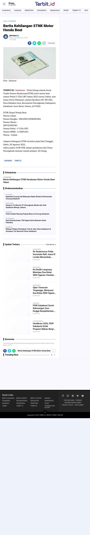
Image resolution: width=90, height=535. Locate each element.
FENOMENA (41, 10)
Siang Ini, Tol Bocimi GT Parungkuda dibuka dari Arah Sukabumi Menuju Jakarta (26, 206)
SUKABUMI (8, 161)
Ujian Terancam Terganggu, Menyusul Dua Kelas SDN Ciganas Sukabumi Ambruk (44, 290)
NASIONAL (6, 10)
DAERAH (17, 10)
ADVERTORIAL (38, 321)
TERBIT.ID (18, 161)
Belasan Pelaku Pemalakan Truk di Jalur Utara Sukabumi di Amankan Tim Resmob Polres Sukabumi (28, 230)
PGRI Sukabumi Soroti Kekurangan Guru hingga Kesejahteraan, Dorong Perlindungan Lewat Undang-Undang (44, 308)
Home (5, 21)
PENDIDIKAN (20, 403)
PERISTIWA (29, 10)
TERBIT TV (76, 10)
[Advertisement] (74, 27)
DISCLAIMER (79, 405)
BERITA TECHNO (36, 398)
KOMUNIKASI (49, 401)
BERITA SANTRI (21, 398)
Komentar (51, 43)
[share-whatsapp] (39, 43)
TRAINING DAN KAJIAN (50, 406)
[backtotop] (45, 412)
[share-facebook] (29, 43)
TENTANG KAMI (69, 400)
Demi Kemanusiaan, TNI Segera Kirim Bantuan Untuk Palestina (26, 221)
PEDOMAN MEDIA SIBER (73, 402)
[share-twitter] (34, 43)
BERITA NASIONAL (8, 398)
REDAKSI (79, 400)
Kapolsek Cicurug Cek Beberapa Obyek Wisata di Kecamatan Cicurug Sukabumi (29, 198)
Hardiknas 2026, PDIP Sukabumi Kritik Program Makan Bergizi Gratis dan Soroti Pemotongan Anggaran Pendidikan (44, 326)
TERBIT (4, 406)
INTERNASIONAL (22, 401)
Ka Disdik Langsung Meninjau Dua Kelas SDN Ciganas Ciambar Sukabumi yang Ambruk (44, 272)
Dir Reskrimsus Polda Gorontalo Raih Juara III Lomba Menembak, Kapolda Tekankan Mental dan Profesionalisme (44, 254)
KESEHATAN (55, 10)
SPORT (66, 10)
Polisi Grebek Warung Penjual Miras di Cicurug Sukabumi (27, 214)
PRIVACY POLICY (67, 405)
